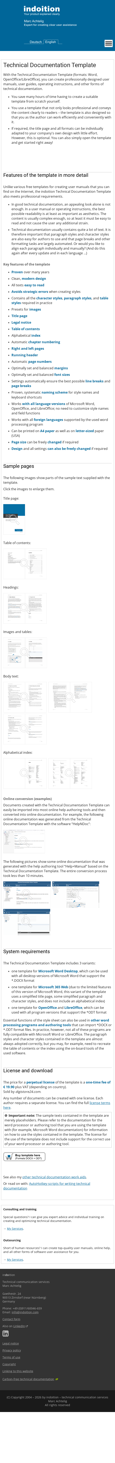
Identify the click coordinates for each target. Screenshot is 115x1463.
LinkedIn (19, 1377)
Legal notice (10, 1394)
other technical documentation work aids (54, 1228)
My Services (15, 1280)
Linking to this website (17, 1422)
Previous (4, 206)
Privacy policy (11, 1401)
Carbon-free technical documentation (28, 1430)
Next (8, 206)
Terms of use (11, 1408)
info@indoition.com (25, 1363)
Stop (13, 206)
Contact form (11, 1370)
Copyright (9, 1415)
